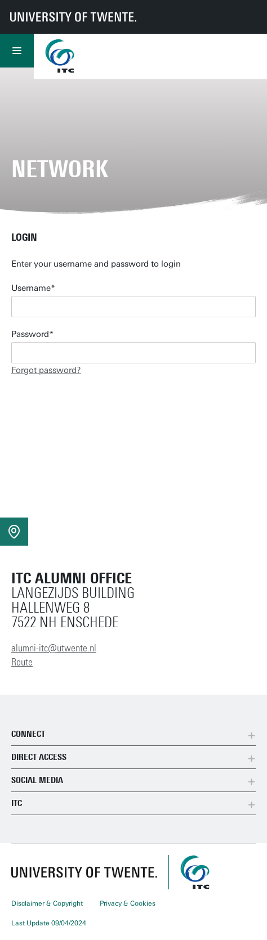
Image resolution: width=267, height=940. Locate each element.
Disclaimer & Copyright (47, 903)
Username (31, 288)
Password (30, 334)
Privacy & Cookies (127, 903)
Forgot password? (46, 370)
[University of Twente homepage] (73, 17)
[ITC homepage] (195, 872)
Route (22, 662)
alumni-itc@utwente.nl (53, 648)
